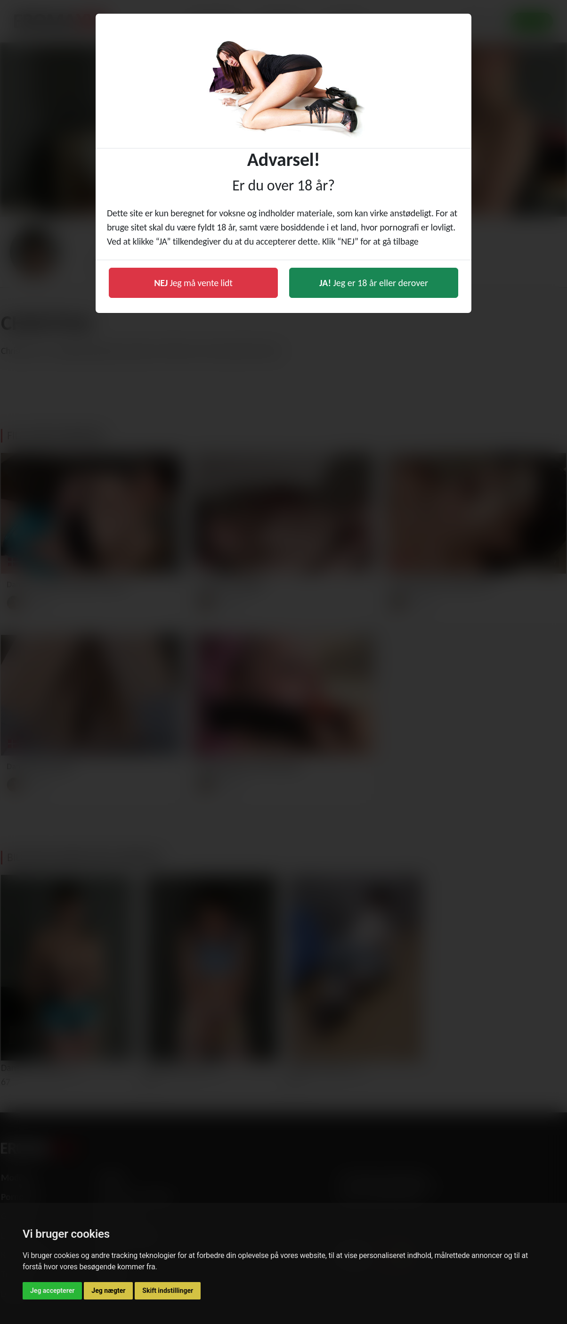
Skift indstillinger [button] (167, 1290)
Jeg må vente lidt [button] (193, 282)
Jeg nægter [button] (108, 1290)
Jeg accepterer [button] (52, 1290)
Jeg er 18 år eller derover (373, 282)
